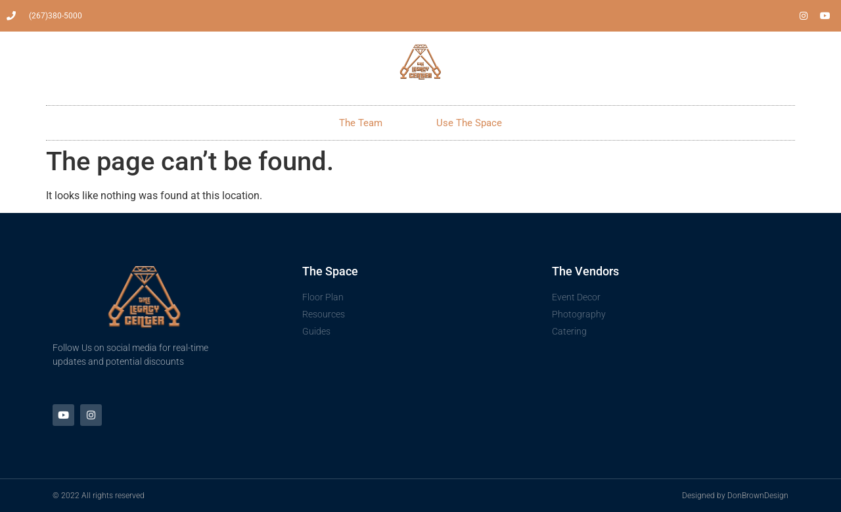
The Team (360, 123)
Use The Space (469, 123)
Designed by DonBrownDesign (735, 495)
